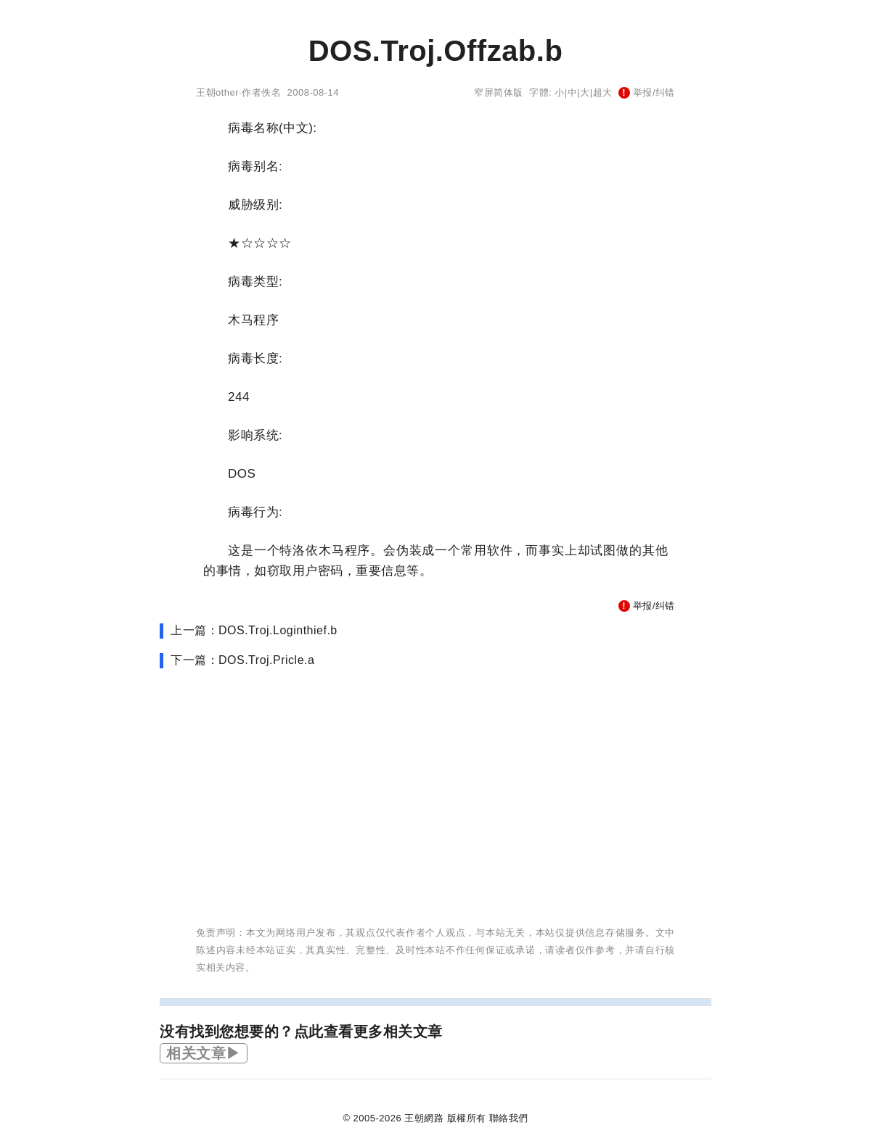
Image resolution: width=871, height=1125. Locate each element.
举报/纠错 (646, 92)
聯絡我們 (508, 1118)
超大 (603, 92)
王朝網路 (423, 1118)
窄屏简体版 (498, 92)
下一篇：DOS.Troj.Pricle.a (242, 660)
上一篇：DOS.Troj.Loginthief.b (254, 630)
